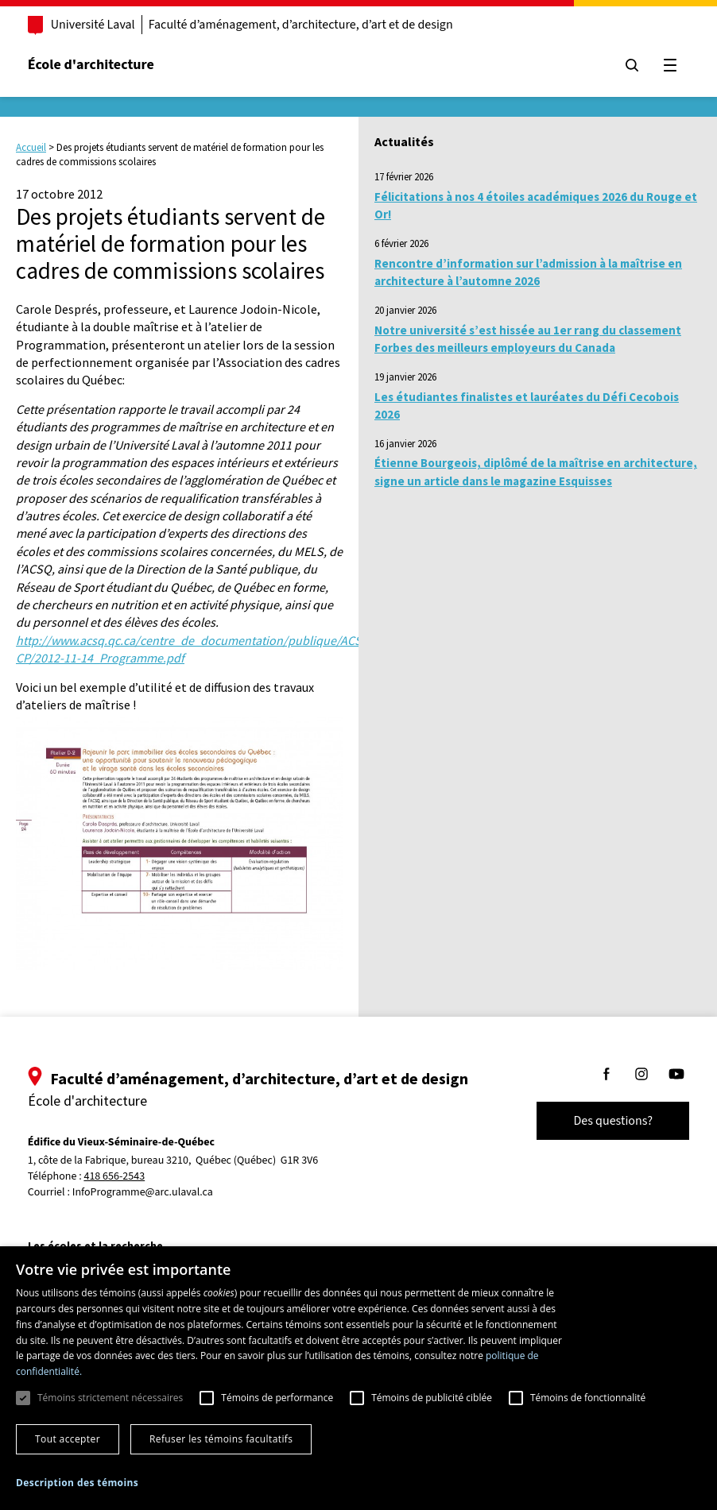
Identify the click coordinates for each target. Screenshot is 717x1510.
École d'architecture (92, 65)
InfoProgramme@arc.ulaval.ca (143, 1192)
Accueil (31, 147)
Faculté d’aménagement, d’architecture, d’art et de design (301, 24)
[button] (77, 1482)
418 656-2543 (115, 1176)
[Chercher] (631, 65)
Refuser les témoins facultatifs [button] (221, 1439)
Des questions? (612, 1121)
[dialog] (358, 1378)
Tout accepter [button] (67, 1439)
